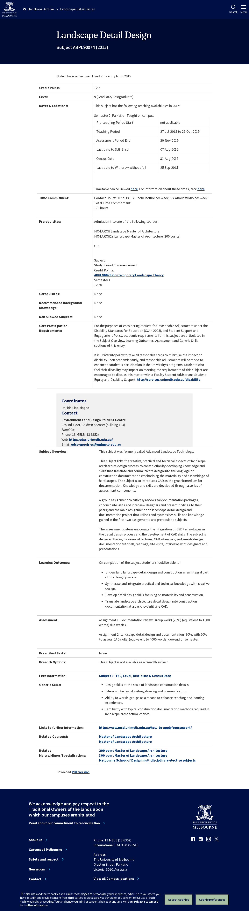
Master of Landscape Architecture (125, 736)
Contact (35, 879)
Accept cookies (178, 899)
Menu (243, 9)
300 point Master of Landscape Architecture (133, 755)
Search (233, 9)
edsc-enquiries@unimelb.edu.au (96, 444)
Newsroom (37, 869)
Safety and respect (44, 859)
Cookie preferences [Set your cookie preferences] (212, 899)
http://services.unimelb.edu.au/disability (168, 379)
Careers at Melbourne (45, 849)
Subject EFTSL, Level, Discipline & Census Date (135, 675)
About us (35, 840)
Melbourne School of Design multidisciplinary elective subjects (147, 760)
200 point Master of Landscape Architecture (133, 750)
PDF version (81, 772)
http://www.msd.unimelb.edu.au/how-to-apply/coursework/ (145, 727)
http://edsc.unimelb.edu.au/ (91, 439)
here (134, 189)
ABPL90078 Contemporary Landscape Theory (129, 275)
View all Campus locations (114, 879)
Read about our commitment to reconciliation (64, 823)
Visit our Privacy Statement (140, 901)
